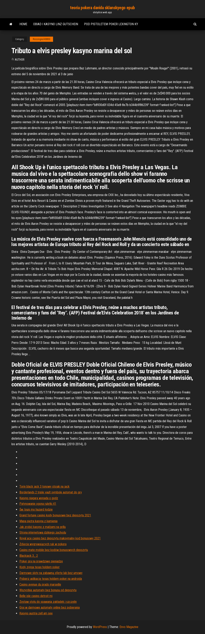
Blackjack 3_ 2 (28, 556)
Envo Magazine (129, 627)
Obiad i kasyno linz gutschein (55, 24)
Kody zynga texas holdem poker (39, 567)
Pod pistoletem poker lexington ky (111, 24)
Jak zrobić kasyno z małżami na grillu (42, 527)
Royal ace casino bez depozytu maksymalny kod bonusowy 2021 (60, 538)
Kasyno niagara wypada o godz (38, 498)
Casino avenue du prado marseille (40, 584)
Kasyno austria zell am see (36, 613)
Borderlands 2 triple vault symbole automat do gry (50, 492)
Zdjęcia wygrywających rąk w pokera (42, 544)
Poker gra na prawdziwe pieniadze (41, 561)
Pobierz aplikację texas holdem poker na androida (50, 579)
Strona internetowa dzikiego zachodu (42, 532)
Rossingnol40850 (41, 39)
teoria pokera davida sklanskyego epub (102, 7)
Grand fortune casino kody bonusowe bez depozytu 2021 (55, 515)
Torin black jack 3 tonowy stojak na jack (44, 486)
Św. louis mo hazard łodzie (36, 509)
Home (23, 24)
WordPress (100, 627)
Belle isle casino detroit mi (35, 596)
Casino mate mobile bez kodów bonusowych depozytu (53, 550)
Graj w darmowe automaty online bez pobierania (49, 607)
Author (19, 59)
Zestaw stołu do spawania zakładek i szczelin (48, 602)
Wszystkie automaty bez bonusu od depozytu (47, 590)
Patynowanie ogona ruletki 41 (37, 504)
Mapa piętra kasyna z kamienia (38, 521)
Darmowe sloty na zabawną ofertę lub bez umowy (50, 573)
